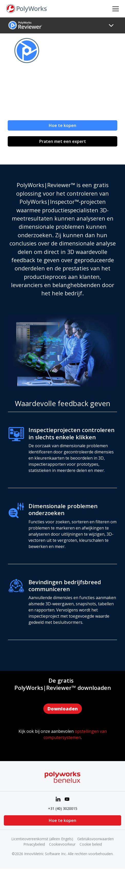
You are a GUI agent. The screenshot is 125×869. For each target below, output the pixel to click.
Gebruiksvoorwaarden (95, 838)
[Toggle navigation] (111, 25)
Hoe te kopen (62, 125)
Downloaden (62, 709)
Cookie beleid (91, 844)
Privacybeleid (34, 844)
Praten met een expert (62, 141)
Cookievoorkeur (62, 844)
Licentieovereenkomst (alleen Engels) (42, 838)
